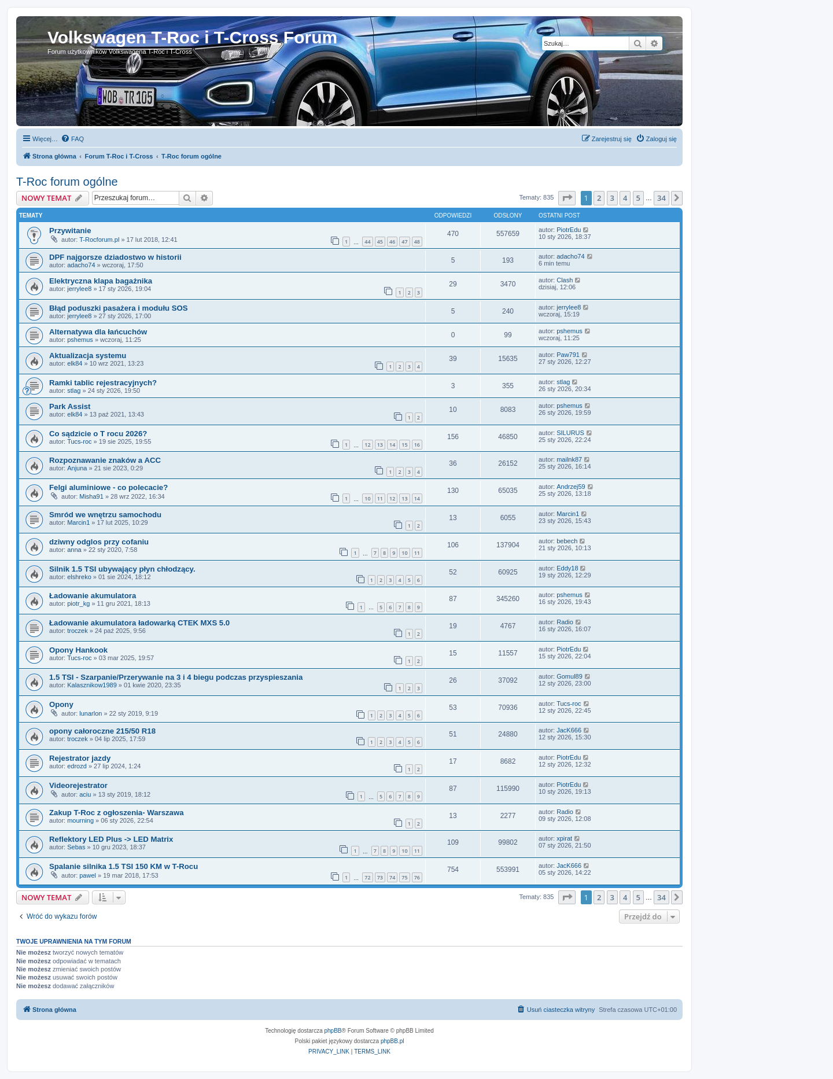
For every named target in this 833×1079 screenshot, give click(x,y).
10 (367, 498)
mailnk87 (569, 459)
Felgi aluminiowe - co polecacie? (108, 487)
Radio (564, 621)
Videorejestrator (78, 785)
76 (417, 877)
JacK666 (568, 730)
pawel (87, 875)
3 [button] (612, 198)
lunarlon (90, 713)
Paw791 (568, 354)
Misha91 (91, 496)
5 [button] (638, 198)
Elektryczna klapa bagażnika (100, 281)
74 (392, 877)
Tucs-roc (79, 441)
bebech (566, 540)
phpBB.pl (392, 1041)
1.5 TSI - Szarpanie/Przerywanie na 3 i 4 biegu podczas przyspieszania (176, 677)
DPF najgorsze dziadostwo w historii (115, 257)
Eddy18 (567, 568)
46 (392, 241)
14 (392, 444)
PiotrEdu (568, 229)
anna (74, 549)
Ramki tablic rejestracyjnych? (103, 382)
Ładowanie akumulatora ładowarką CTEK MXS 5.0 (139, 622)
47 (404, 241)
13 (380, 444)
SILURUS (570, 432)
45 (380, 241)
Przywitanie (70, 230)
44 (367, 241)
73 (380, 877)
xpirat (564, 838)
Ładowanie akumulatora (92, 595)
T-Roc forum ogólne (67, 181)
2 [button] (599, 198)
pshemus (80, 339)
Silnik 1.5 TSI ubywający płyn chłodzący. (122, 569)
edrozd (77, 766)
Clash (564, 280)
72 (367, 877)
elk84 (74, 363)
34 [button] (661, 198)
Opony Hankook (78, 650)
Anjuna (77, 468)
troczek (77, 630)
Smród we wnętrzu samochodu (105, 514)
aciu (85, 794)
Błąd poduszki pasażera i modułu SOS (118, 308)
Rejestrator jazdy (79, 758)
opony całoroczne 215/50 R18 (102, 731)
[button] (567, 198)
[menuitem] (72, 139)
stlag (73, 390)
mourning (80, 820)
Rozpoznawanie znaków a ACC (105, 460)
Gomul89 (569, 676)
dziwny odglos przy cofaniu (99, 541)
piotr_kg (78, 603)
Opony (61, 704)
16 (417, 444)
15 (404, 444)
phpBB (333, 1031)
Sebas (76, 847)
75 (404, 877)
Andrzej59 (570, 486)
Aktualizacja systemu (87, 355)
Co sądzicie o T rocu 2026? (98, 433)
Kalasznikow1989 (92, 685)
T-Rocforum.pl (99, 239)
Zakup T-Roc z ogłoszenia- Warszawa (116, 812)
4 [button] (625, 198)
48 (417, 241)
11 (380, 498)
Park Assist (69, 406)
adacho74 (81, 265)
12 (367, 444)
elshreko (79, 576)
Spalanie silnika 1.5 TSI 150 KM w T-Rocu (123, 866)
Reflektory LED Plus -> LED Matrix (111, 839)
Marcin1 (78, 522)
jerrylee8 (79, 288)
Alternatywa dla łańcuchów (98, 331)
